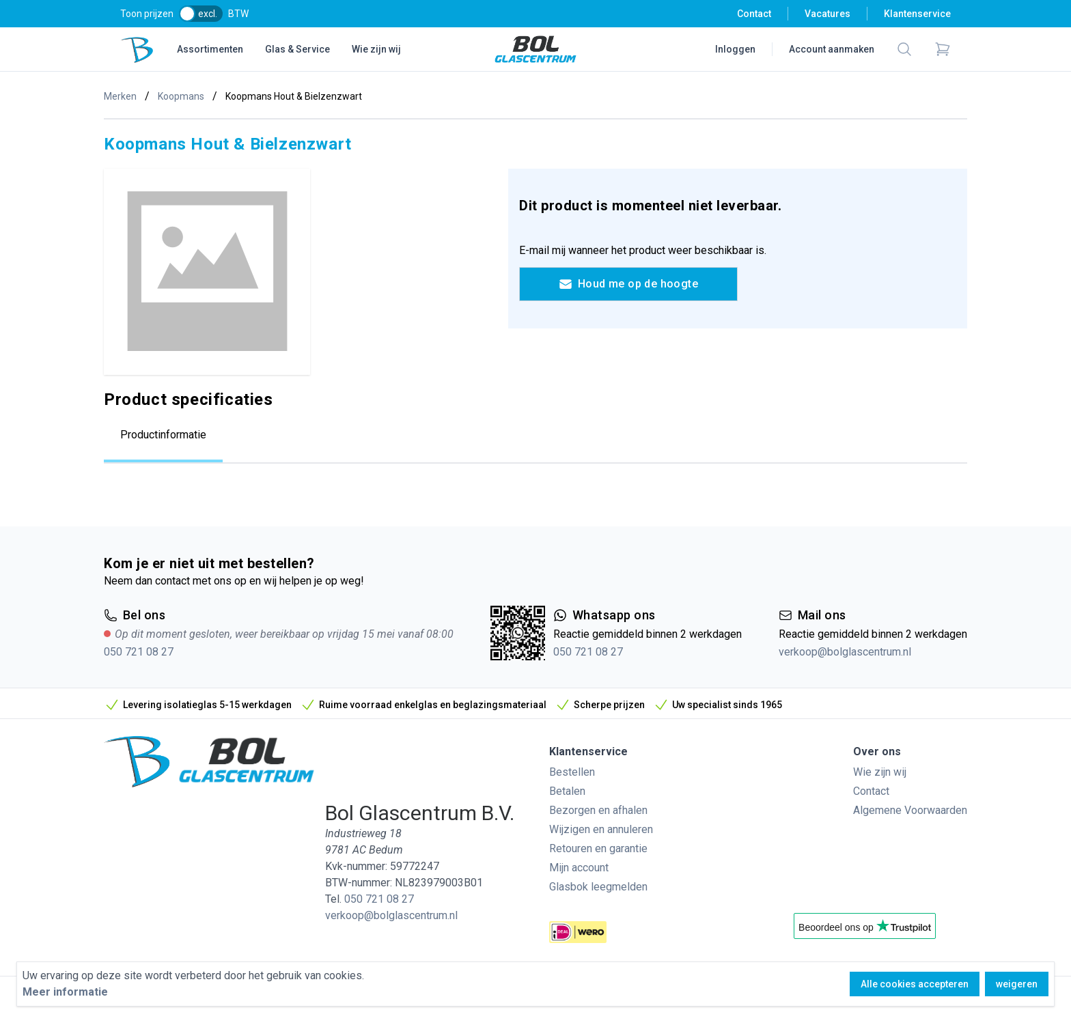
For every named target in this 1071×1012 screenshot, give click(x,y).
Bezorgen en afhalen (598, 810)
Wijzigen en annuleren (601, 829)
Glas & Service (297, 49)
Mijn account (579, 867)
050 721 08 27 (138, 651)
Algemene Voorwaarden (910, 810)
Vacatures (827, 13)
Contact (754, 13)
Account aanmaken (831, 49)
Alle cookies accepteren (915, 984)
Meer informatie (65, 991)
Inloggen (735, 49)
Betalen (567, 791)
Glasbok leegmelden (598, 886)
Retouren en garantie (598, 848)
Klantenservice (917, 13)
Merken (120, 96)
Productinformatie (163, 434)
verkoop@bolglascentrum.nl (845, 651)
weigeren (1017, 984)
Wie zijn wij (376, 49)
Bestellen (572, 771)
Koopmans (181, 96)
